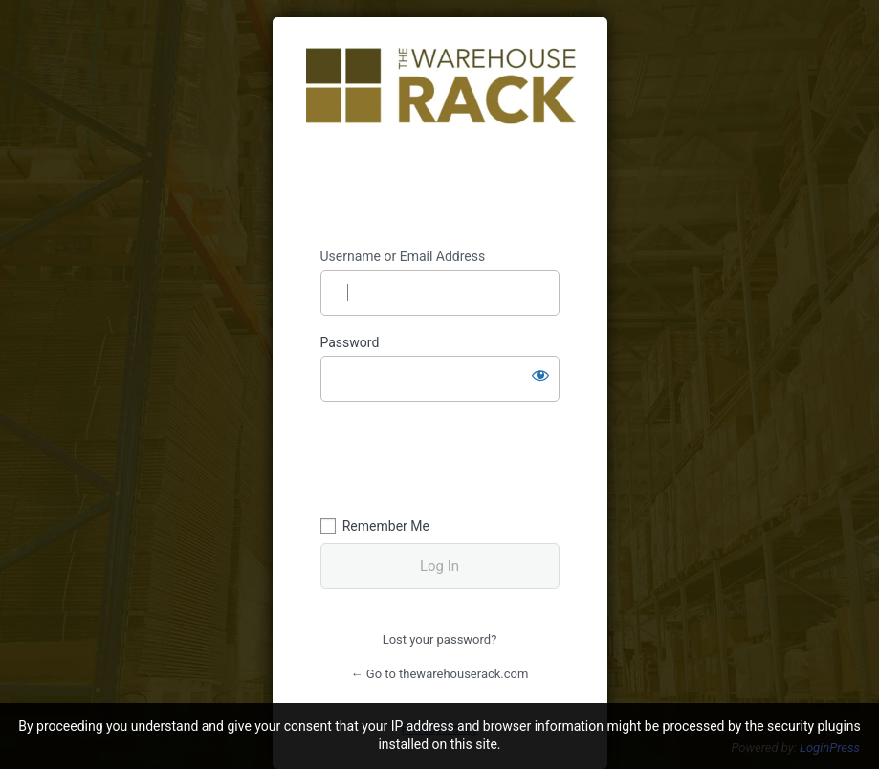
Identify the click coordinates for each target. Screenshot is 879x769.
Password (350, 342)
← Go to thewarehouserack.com (440, 674)
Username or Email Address (403, 256)
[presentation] (451, 456)
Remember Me (385, 526)
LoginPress (830, 747)
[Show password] (540, 375)
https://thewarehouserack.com (440, 133)
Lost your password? (440, 639)
